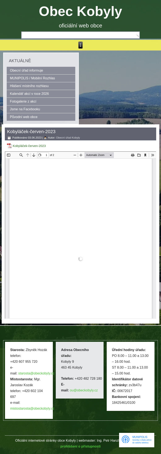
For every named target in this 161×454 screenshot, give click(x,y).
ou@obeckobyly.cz (84, 390)
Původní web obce (24, 117)
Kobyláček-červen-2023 (29, 146)
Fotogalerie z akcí (23, 101)
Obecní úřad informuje (26, 70)
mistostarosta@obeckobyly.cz (32, 408)
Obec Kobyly (80, 11)
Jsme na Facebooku (25, 109)
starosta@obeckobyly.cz (36, 373)
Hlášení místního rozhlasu (29, 86)
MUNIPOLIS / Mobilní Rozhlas (32, 78)
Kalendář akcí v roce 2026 (29, 93)
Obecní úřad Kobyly (68, 137)
